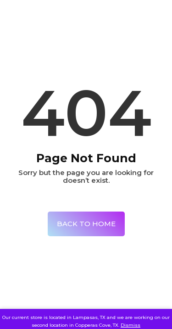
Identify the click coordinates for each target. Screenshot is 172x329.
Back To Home (86, 223)
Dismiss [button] (130, 325)
